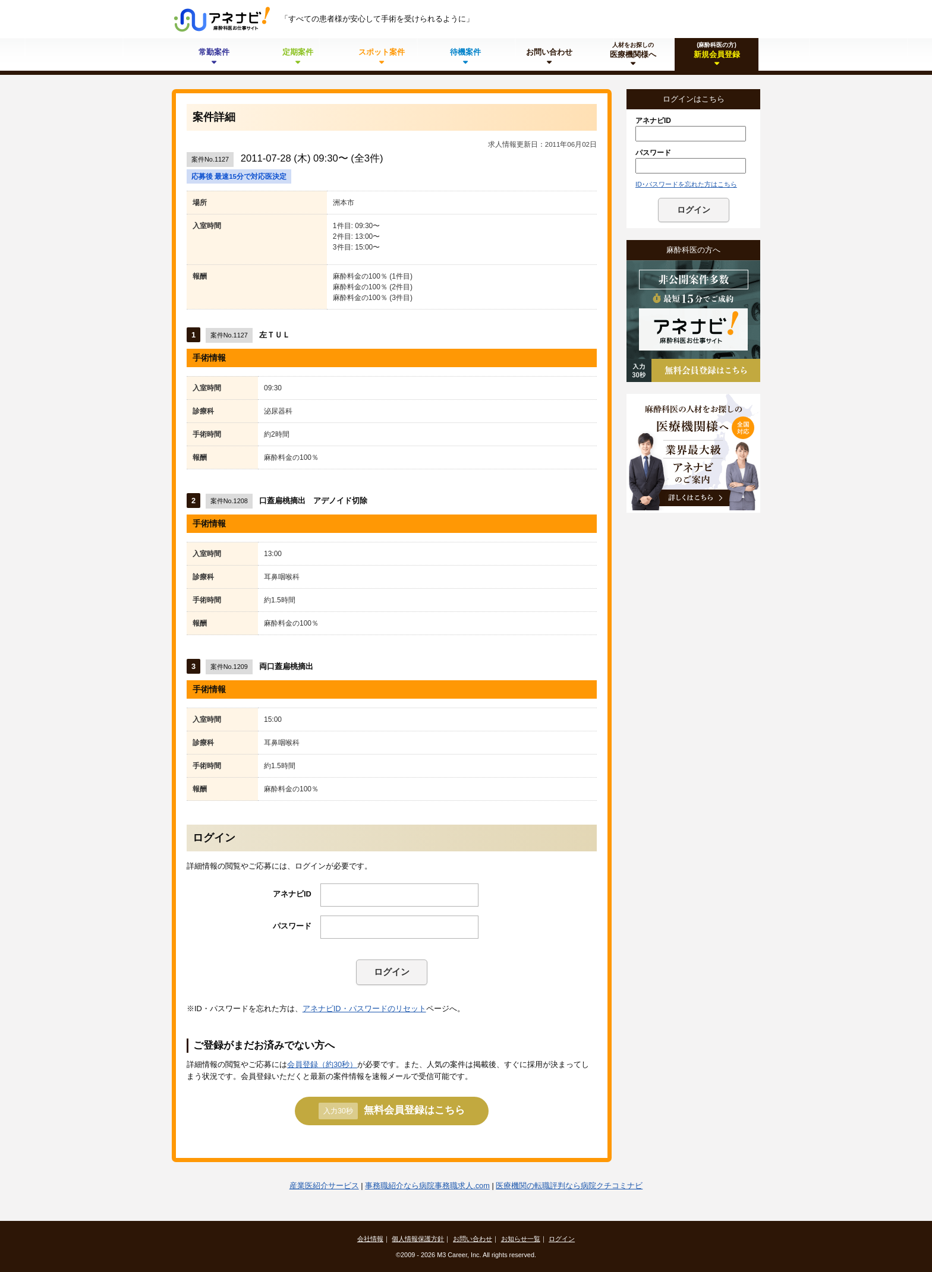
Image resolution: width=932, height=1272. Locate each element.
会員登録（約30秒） (322, 1064)
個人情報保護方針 (418, 1238)
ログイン (392, 971)
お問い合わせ (472, 1238)
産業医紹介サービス (324, 1185)
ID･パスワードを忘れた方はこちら (686, 184)
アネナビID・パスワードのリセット (364, 1008)
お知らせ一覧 (520, 1238)
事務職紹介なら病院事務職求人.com (427, 1185)
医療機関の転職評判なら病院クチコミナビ (569, 1185)
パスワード (292, 925)
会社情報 (370, 1238)
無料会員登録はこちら (391, 1111)
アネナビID (292, 893)
